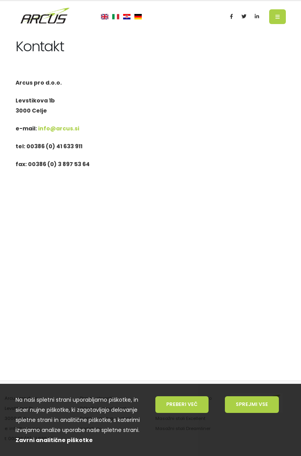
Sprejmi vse (252, 404)
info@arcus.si (58, 128)
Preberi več (182, 404)
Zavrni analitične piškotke (54, 440)
